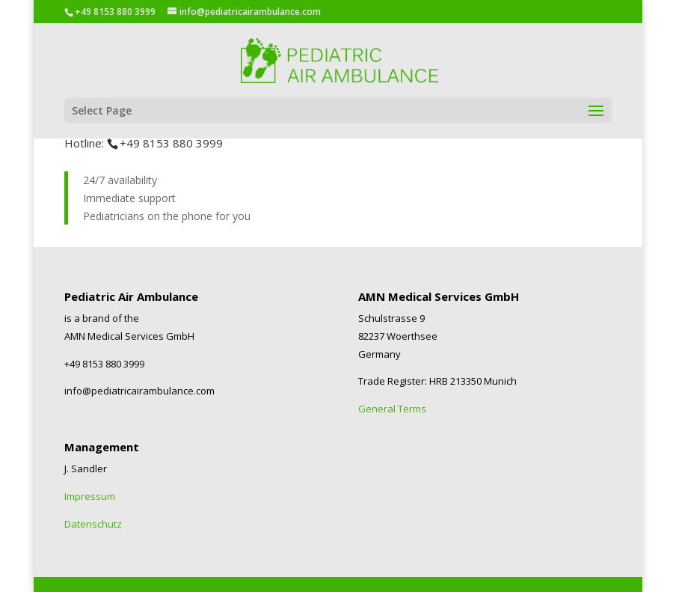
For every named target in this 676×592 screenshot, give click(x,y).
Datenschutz (93, 524)
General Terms (392, 408)
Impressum (89, 496)
